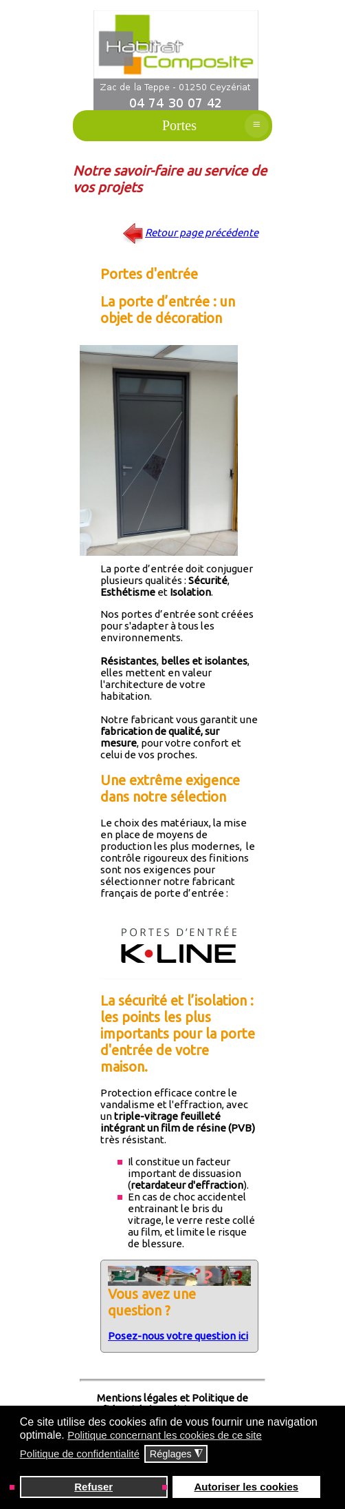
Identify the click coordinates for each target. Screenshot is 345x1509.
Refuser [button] (93, 1486)
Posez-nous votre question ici (178, 1336)
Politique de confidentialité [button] (80, 1453)
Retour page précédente (201, 232)
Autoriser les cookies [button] (246, 1486)
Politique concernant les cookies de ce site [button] (164, 1435)
